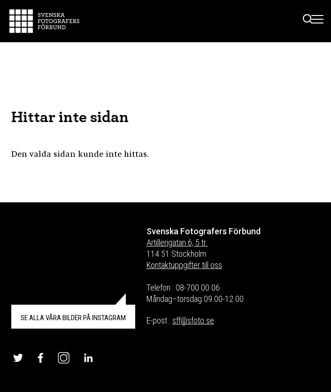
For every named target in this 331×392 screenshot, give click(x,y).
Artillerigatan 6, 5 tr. (177, 242)
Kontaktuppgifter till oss (184, 265)
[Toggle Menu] (317, 21)
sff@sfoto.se (193, 320)
